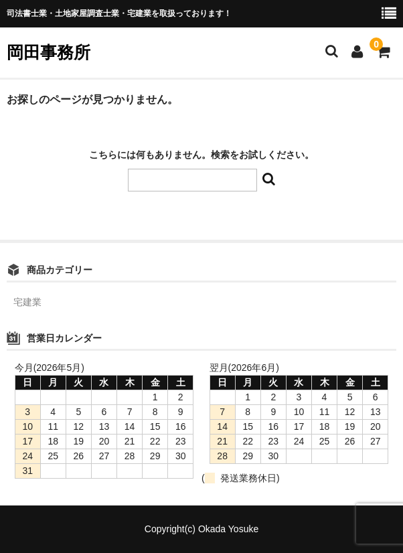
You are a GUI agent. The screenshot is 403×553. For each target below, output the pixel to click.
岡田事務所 (48, 52)
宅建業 (27, 302)
